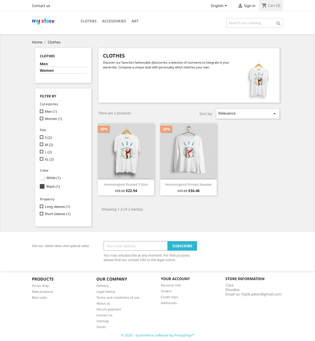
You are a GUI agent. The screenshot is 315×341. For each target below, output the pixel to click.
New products (42, 291)
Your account (175, 278)
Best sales (39, 297)
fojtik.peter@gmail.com (261, 294)
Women (47, 70)
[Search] (254, 23)
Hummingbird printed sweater (188, 184)
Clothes (89, 21)
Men (44, 64)
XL (49, 159)
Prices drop (40, 285)
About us (103, 303)
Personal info (171, 285)
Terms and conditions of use (117, 297)
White (53, 177)
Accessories (114, 21)
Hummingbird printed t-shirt (126, 184)
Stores (101, 327)
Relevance (247, 113)
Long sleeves (57, 206)
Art (134, 21)
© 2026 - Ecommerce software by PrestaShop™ (157, 335)
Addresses (169, 303)
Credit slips (169, 297)
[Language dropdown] (220, 6)
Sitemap (102, 321)
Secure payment (108, 309)
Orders (166, 291)
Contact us (41, 5)
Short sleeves (58, 213)
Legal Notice (105, 291)
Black (53, 186)
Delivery (102, 285)
